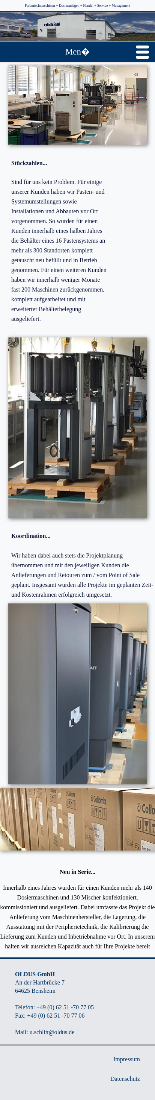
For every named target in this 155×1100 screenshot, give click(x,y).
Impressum (126, 1059)
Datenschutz (125, 1079)
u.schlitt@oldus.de (52, 1032)
